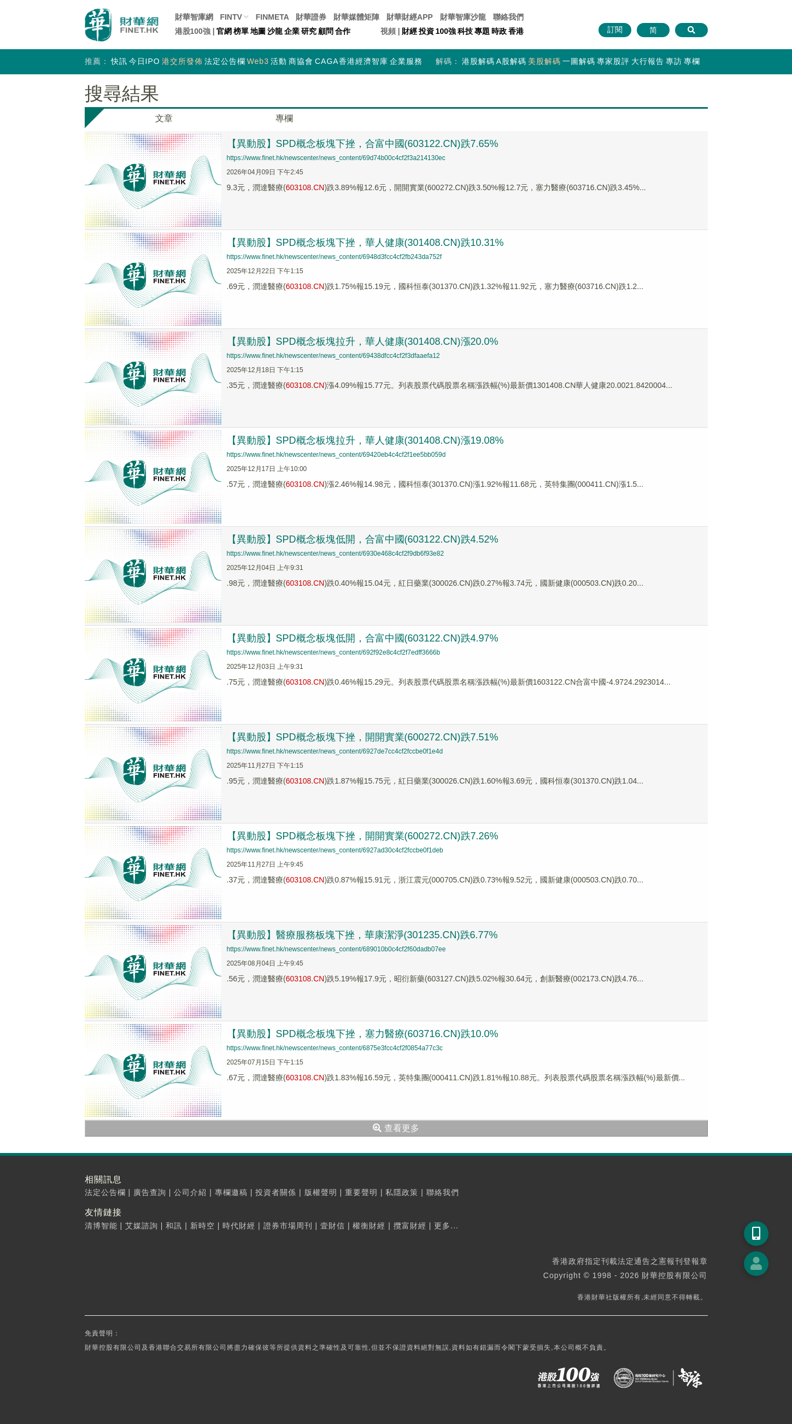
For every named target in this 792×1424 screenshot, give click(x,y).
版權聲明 (320, 1192)
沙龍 (275, 31)
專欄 (692, 61)
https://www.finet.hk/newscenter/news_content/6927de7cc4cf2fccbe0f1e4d (335, 751)
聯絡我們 (508, 17)
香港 (516, 31)
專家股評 (613, 61)
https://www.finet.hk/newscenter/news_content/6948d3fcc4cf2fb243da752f (334, 257)
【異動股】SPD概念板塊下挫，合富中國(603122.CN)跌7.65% (362, 143)
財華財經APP (409, 17)
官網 (224, 31)
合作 (342, 31)
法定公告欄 (224, 61)
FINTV (231, 17)
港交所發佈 (182, 61)
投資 (426, 31)
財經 (409, 31)
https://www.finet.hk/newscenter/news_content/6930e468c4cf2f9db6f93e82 (335, 553)
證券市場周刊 (288, 1225)
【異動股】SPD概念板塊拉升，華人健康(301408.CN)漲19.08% (365, 440)
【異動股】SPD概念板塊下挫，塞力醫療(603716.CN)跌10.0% (362, 1033)
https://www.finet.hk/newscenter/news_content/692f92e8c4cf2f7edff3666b (334, 652)
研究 (308, 31)
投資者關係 (275, 1192)
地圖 (258, 31)
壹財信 (332, 1225)
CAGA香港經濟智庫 (351, 61)
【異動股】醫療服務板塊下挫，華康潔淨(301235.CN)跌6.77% (362, 934)
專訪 (674, 61)
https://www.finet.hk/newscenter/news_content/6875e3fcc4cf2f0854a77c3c (335, 1048)
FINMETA (272, 17)
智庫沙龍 (463, 17)
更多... (446, 1225)
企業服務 (406, 61)
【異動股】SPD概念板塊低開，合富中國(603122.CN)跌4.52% (362, 539)
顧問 (325, 31)
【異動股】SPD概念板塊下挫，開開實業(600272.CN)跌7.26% (362, 836)
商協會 (301, 61)
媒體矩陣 (356, 17)
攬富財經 (410, 1225)
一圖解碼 (578, 61)
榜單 (241, 31)
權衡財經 (369, 1225)
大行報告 (647, 61)
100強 (446, 31)
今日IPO (144, 61)
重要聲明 (361, 1192)
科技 (465, 31)
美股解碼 (544, 61)
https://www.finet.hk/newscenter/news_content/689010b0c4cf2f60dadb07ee (336, 949)
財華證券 (311, 17)
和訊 (174, 1225)
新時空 (202, 1225)
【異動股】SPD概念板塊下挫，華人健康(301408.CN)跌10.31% (365, 242)
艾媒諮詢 (141, 1225)
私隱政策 (401, 1192)
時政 (499, 31)
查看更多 (396, 1128)
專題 (482, 31)
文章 (164, 118)
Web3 (258, 61)
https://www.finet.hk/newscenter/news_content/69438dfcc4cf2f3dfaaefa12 (333, 356)
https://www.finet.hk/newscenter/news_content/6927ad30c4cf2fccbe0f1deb (335, 850)
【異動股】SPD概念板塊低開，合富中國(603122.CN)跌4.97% (362, 638)
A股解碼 (511, 61)
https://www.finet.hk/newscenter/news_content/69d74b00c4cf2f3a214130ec (336, 158)
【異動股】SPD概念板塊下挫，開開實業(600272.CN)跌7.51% (362, 737)
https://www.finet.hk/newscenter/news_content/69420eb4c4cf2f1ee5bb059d (336, 454)
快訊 (119, 61)
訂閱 (615, 29)
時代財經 (238, 1225)
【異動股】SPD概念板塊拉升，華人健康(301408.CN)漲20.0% (362, 341)
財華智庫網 (194, 17)
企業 (292, 31)
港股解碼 (478, 61)
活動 (279, 61)
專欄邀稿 (231, 1192)
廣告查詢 (149, 1192)
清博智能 (101, 1225)
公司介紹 (190, 1192)
